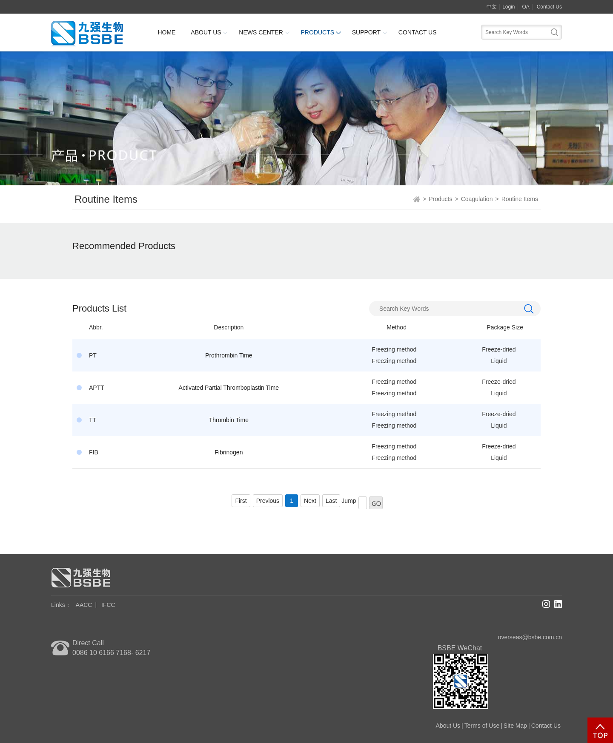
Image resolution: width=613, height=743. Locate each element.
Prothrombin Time (228, 355)
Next (310, 500)
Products (317, 32)
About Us (206, 32)
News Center (261, 32)
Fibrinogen (229, 452)
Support (366, 32)
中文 (492, 7)
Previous (267, 500)
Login (508, 7)
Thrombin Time (229, 420)
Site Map (515, 725)
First (240, 500)
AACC (84, 604)
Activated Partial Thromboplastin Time (229, 387)
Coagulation (477, 199)
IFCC (108, 604)
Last (331, 500)
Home (166, 32)
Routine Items (519, 199)
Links (61, 604)
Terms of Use (481, 725)
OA (525, 7)
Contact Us (549, 7)
